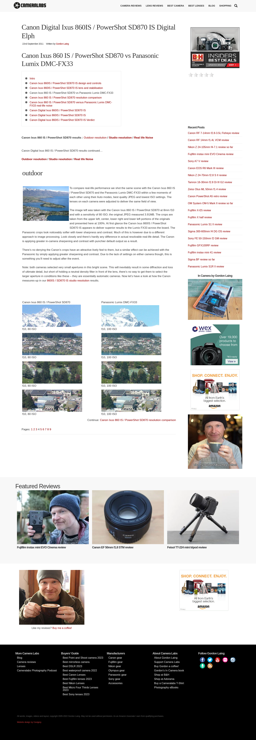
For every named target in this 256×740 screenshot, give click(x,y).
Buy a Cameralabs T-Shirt (169, 683)
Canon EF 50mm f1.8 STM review (112, 547)
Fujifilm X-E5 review (199, 210)
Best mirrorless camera (76, 662)
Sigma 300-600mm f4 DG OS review (209, 231)
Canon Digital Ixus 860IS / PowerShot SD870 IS (58, 110)
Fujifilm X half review (200, 217)
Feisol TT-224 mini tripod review (187, 547)
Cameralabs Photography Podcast (37, 670)
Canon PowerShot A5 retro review (207, 196)
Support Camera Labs (167, 662)
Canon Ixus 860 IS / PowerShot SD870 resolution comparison (66, 97)
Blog (211, 5)
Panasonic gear (117, 674)
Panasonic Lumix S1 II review (205, 224)
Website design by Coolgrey (29, 722)
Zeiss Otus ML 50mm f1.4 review (207, 189)
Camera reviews (131, 5)
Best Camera (175, 5)
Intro (32, 78)
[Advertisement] (212, 103)
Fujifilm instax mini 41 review (204, 252)
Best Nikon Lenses (73, 683)
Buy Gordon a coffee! (166, 666)
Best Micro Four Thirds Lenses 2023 (80, 688)
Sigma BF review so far (201, 259)
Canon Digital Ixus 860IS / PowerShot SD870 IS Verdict (62, 119)
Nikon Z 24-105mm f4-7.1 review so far (210, 147)
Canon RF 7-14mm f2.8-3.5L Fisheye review (213, 133)
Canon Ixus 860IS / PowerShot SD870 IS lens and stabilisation (66, 87)
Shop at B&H (161, 674)
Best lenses (196, 5)
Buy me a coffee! (62, 628)
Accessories (115, 683)
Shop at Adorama (164, 679)
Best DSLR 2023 (72, 666)
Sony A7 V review (198, 161)
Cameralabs (30, 5)
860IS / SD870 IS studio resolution (68, 280)
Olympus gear (116, 670)
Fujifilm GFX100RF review (203, 245)
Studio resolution (120, 137)
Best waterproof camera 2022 (80, 670)
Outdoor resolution (95, 137)
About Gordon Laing (165, 657)
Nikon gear (114, 666)
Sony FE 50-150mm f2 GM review (207, 238)
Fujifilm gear (115, 662)
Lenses (21, 666)
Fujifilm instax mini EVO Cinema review (210, 154)
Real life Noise (143, 137)
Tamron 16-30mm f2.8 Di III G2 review (210, 182)
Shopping (225, 5)
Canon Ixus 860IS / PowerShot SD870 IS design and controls (65, 83)
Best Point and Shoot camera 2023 (83, 657)
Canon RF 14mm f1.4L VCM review (208, 140)
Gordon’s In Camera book (169, 670)
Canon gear (115, 657)
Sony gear (114, 679)
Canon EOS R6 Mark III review (206, 168)
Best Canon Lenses (74, 674)
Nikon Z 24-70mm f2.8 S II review (207, 175)
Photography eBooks (166, 687)
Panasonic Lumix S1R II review (206, 266)
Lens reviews (154, 5)
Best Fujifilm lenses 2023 (77, 679)
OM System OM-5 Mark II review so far (210, 203)
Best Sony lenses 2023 (76, 694)
